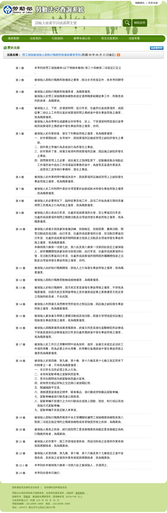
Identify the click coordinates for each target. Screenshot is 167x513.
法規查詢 (35, 38)
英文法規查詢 (109, 38)
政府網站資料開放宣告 (55, 487)
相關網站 (140, 3)
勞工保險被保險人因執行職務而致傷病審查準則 (51, 54)
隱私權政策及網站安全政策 (25, 487)
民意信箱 (153, 3)
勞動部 (26, 497)
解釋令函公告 (82, 38)
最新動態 (13, 38)
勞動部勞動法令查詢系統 (42, 9)
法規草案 (134, 38)
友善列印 (156, 48)
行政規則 (57, 38)
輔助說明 (139, 22)
